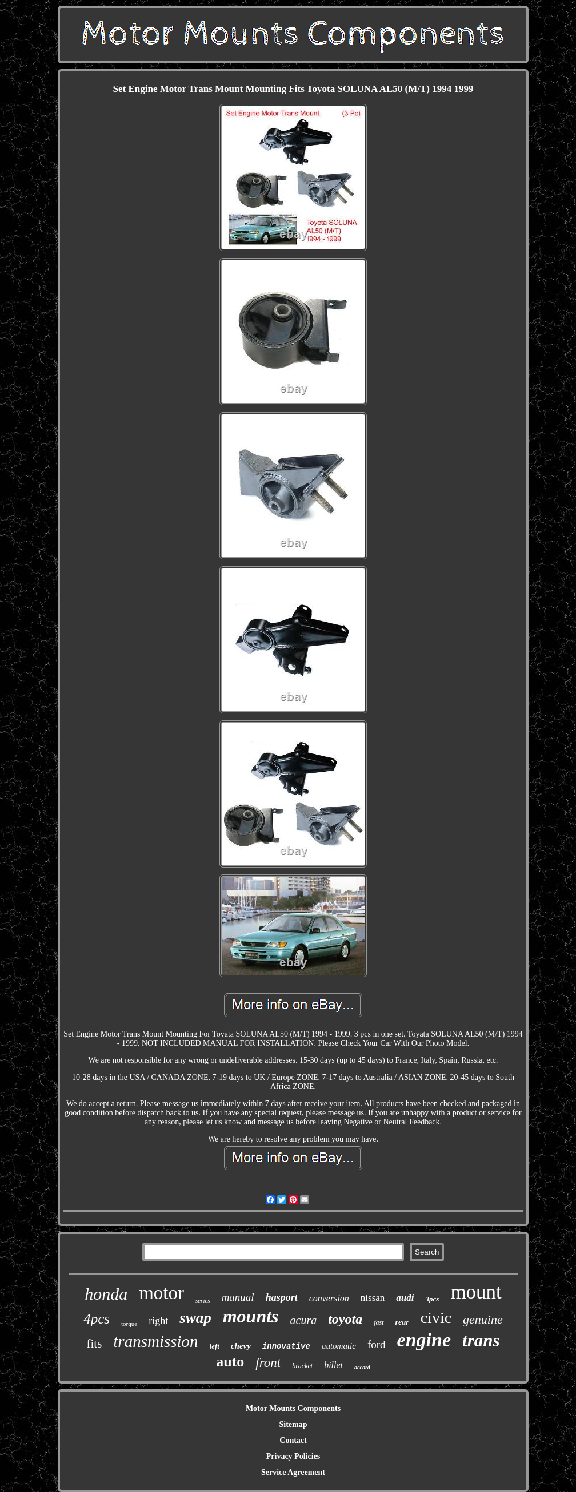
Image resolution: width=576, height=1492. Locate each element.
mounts (251, 1316)
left (214, 1346)
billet (333, 1365)
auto (230, 1361)
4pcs (96, 1318)
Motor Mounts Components (293, 1408)
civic (436, 1317)
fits (94, 1343)
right (158, 1320)
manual (238, 1297)
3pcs (432, 1299)
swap (195, 1317)
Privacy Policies (293, 1456)
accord (362, 1367)
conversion (329, 1298)
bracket (302, 1366)
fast (378, 1322)
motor (161, 1293)
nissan (373, 1297)
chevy (241, 1345)
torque (129, 1323)
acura (303, 1320)
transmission (155, 1341)
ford (376, 1344)
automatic (339, 1345)
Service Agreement (293, 1472)
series (202, 1300)
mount (475, 1292)
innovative (286, 1346)
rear (402, 1322)
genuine (483, 1319)
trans (480, 1340)
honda (106, 1293)
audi (405, 1297)
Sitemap (293, 1424)
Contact (292, 1440)
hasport (282, 1297)
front (268, 1363)
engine (424, 1339)
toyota (345, 1319)
